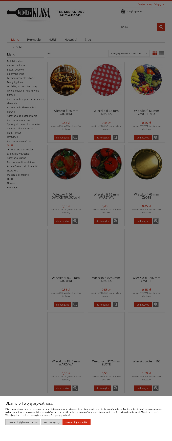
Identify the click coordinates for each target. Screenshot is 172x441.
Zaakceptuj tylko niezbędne (23, 422)
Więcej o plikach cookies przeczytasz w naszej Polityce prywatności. (38, 415)
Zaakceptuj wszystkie (76, 422)
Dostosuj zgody (51, 422)
